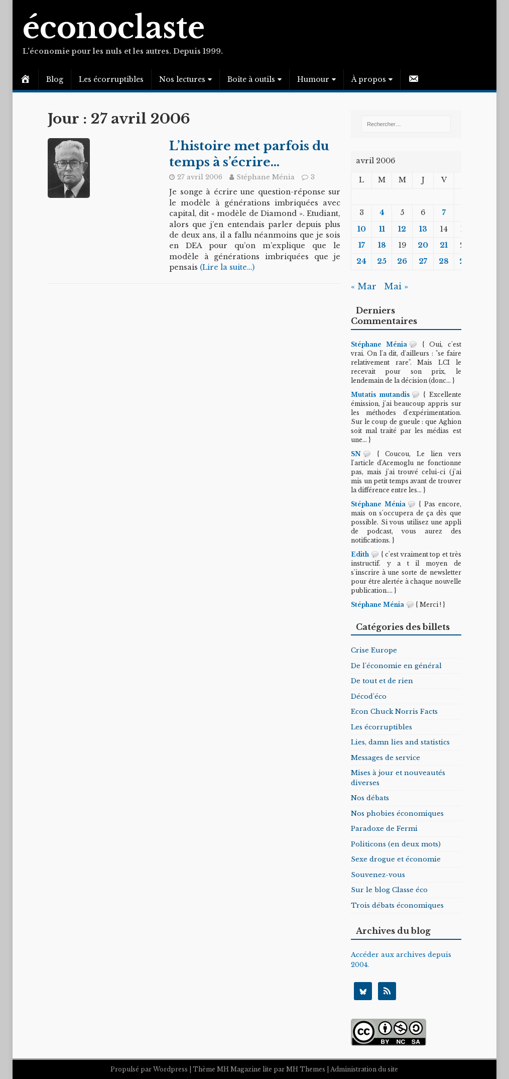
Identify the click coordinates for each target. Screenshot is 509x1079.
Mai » (396, 286)
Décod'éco (369, 696)
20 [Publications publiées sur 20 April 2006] (423, 245)
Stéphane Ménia (265, 177)
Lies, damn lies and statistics (400, 742)
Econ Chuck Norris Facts (394, 711)
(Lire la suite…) (227, 267)
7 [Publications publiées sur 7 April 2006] (444, 212)
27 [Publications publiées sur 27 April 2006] (423, 261)
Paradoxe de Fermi (384, 828)
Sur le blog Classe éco (389, 890)
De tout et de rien (382, 681)
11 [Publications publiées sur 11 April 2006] (382, 229)
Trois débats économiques (397, 905)
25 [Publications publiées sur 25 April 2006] (382, 261)
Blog (54, 79)
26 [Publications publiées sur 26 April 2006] (402, 261)
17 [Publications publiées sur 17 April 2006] (361, 245)
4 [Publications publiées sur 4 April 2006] (382, 212)
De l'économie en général (396, 666)
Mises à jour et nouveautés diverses (398, 778)
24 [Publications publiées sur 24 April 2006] (361, 261)
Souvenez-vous (378, 875)
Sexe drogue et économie (396, 859)
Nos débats (370, 798)
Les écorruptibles (111, 79)
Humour (313, 79)
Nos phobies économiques (397, 813)
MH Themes (305, 1069)
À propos (368, 79)
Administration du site (364, 1069)
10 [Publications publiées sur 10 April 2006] (361, 229)
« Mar (363, 286)
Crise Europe (374, 650)
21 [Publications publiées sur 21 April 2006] (444, 245)
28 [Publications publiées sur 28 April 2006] (444, 261)
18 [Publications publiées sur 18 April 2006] (382, 245)
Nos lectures (182, 79)
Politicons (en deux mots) (396, 844)
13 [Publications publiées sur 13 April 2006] (423, 229)
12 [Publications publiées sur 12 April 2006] (402, 229)
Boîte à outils (251, 79)
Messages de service (385, 757)
